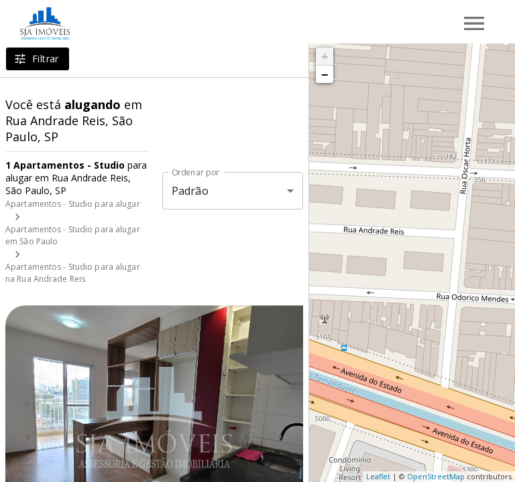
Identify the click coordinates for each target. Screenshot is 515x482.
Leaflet (378, 476)
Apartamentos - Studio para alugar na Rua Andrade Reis (72, 273)
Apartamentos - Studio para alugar (72, 204)
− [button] (324, 74)
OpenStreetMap (436, 476)
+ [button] (325, 56)
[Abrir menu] (474, 23)
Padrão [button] (190, 190)
